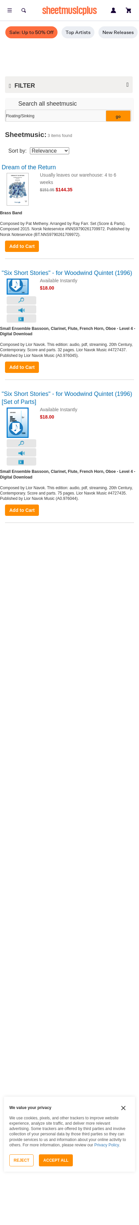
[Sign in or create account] (113, 10)
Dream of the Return (29, 167)
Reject (21, 1160)
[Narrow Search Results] (67, 116)
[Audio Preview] (21, 309)
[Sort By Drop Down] (49, 150)
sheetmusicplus (69, 10)
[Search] (24, 10)
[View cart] (128, 10)
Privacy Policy (106, 1145)
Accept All (56, 1160)
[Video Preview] (21, 318)
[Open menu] (10, 10)
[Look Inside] (21, 300)
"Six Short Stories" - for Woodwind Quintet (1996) (67, 273)
